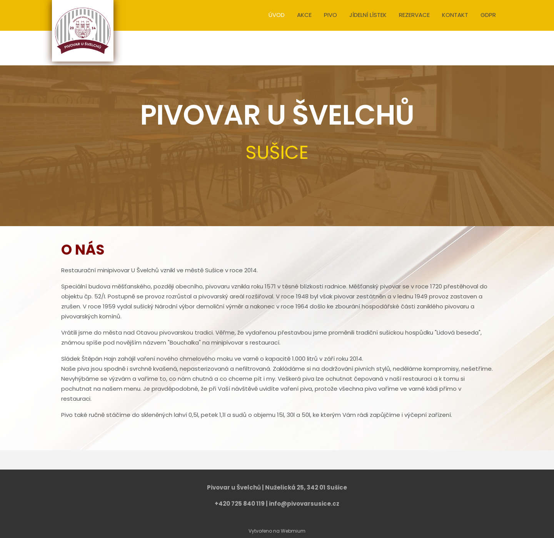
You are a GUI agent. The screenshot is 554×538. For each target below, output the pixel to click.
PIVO (330, 15)
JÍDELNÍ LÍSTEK (368, 15)
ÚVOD (277, 15)
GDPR (488, 15)
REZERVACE (414, 15)
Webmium (293, 531)
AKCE (304, 15)
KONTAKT (455, 15)
